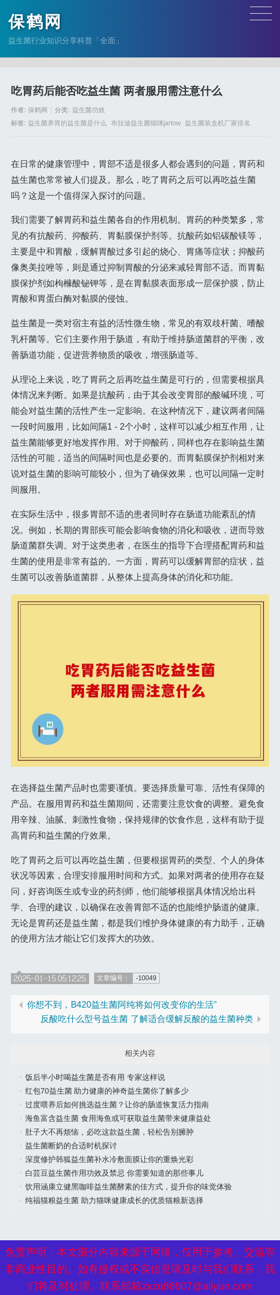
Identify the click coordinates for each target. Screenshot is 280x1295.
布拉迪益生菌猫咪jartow (146, 123)
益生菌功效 (88, 110)
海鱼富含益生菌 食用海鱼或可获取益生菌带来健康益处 (118, 1118)
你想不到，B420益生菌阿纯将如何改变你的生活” (122, 1005)
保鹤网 (35, 22)
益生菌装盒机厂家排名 (217, 123)
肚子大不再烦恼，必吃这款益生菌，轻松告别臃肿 (109, 1132)
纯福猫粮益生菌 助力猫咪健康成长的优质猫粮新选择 (114, 1200)
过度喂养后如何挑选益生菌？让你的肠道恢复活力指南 (117, 1104)
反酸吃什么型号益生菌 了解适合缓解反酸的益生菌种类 (146, 1019)
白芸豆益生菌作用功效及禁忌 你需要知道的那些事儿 (114, 1173)
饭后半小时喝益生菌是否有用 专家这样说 (95, 1077)
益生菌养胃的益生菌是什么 (67, 123)
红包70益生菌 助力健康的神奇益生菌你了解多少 (107, 1090)
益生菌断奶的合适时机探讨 (71, 1145)
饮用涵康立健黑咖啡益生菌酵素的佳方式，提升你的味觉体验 (128, 1186)
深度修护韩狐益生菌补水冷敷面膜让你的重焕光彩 (109, 1159)
